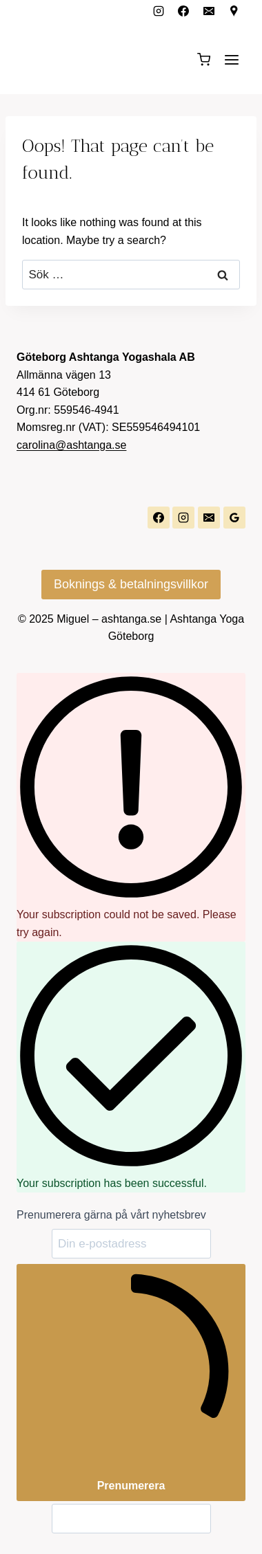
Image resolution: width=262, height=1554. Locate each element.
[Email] (209, 11)
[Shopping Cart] (203, 59)
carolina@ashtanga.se (71, 445)
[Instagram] (159, 11)
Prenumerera (131, 1381)
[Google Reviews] (234, 518)
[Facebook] (183, 11)
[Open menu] (231, 59)
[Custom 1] (234, 11)
